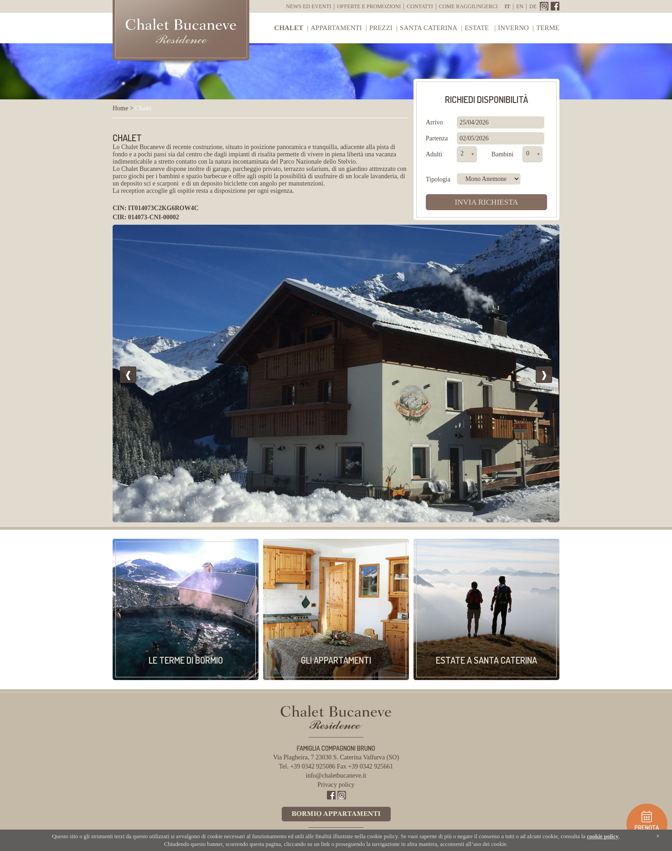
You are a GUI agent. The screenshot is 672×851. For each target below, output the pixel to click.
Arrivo (434, 122)
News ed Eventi (308, 6)
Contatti (420, 6)
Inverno (513, 27)
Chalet (288, 27)
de (533, 6)
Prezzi (381, 27)
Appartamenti (336, 27)
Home (120, 108)
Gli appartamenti (336, 660)
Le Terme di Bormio (186, 660)
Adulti (434, 154)
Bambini (502, 154)
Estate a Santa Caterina (486, 660)
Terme (547, 27)
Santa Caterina (428, 27)
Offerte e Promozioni (369, 6)
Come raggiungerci (468, 6)
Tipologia (438, 179)
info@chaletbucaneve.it (336, 775)
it (508, 6)
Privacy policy (335, 784)
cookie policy (603, 836)
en (519, 6)
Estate (478, 27)
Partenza (437, 138)
